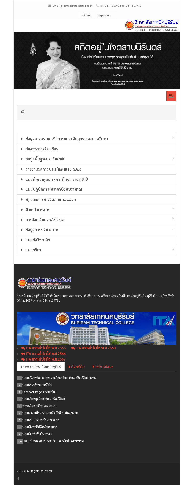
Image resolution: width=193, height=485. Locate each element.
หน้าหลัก (86, 15)
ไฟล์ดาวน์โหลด (103, 366)
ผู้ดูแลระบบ (104, 15)
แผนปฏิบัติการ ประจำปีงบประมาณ (50, 189)
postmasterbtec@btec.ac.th (76, 5)
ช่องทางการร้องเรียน (39, 149)
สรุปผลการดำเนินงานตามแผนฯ (47, 199)
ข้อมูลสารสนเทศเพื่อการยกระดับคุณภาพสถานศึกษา (63, 139)
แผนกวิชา (30, 250)
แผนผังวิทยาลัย (34, 240)
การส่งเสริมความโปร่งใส (42, 220)
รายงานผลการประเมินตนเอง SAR (50, 169)
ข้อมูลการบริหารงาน (38, 230)
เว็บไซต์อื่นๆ (77, 366)
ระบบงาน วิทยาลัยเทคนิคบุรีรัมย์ (41, 366)
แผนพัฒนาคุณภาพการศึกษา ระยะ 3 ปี (53, 179)
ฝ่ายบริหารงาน (34, 210)
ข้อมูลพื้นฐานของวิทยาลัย (42, 159)
